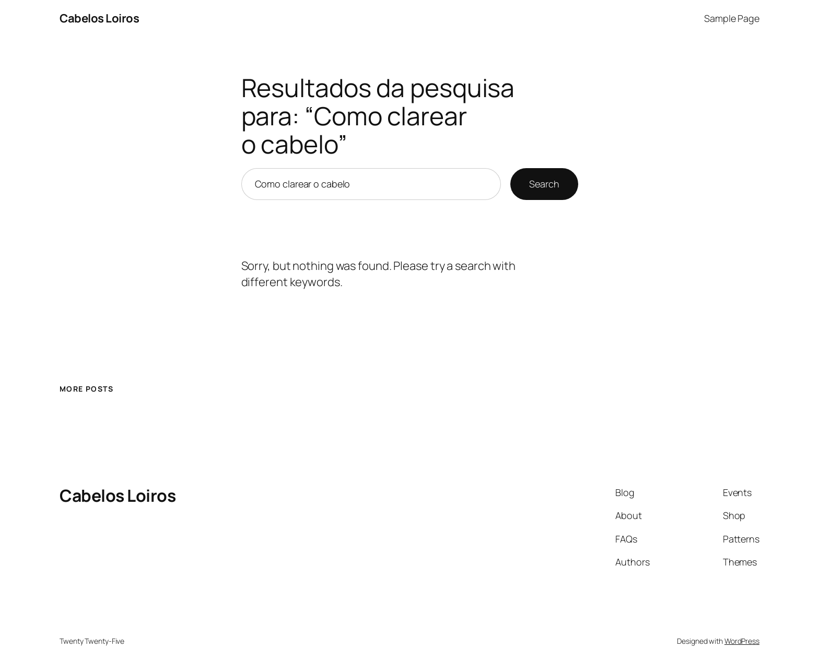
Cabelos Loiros (99, 18)
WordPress (741, 641)
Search (544, 184)
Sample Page (731, 18)
